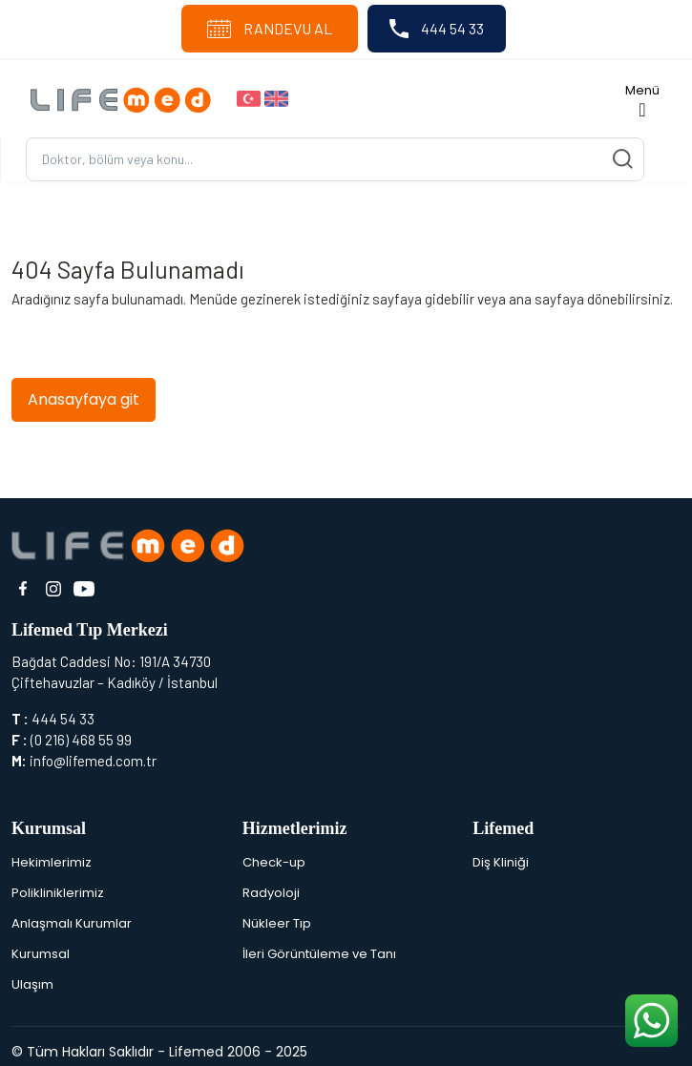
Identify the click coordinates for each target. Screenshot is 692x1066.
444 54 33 (436, 28)
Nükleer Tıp (276, 923)
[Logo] (126, 98)
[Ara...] (335, 159)
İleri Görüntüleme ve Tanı (319, 954)
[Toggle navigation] (642, 99)
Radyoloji (271, 893)
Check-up (273, 862)
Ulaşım (32, 984)
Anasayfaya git (83, 399)
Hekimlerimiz (51, 862)
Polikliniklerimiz (57, 893)
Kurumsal (40, 954)
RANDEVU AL (269, 28)
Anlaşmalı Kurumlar (71, 923)
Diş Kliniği (500, 862)
